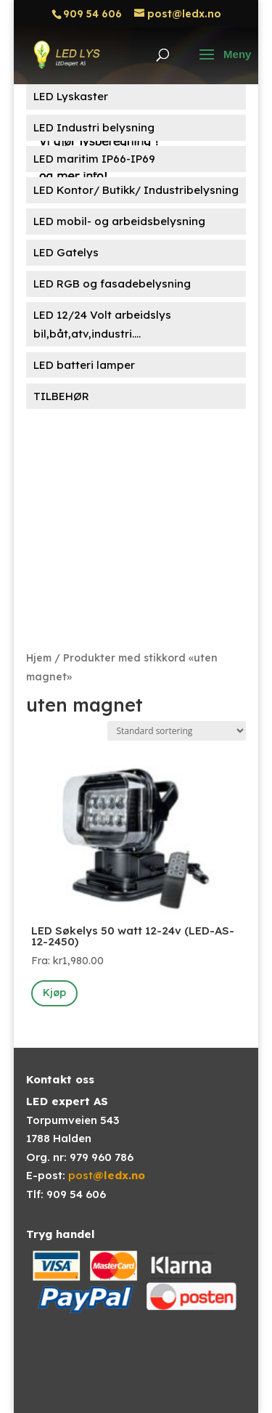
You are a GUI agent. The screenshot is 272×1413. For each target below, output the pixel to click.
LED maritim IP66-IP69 (94, 159)
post (106, 1175)
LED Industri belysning (93, 127)
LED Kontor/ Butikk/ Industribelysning (136, 190)
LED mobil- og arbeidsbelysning (119, 221)
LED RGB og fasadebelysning (112, 283)
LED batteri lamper (84, 365)
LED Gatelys (66, 252)
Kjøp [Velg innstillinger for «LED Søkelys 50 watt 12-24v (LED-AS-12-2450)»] (54, 992)
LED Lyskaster (70, 96)
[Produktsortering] (176, 731)
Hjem (38, 657)
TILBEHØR (61, 396)
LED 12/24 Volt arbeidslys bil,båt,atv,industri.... (102, 324)
